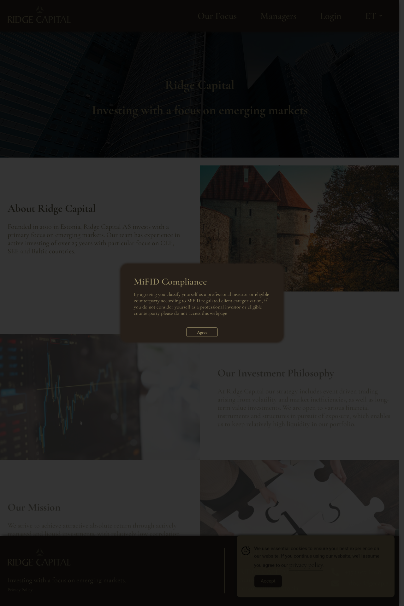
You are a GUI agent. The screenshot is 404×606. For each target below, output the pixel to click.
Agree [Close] (202, 332)
